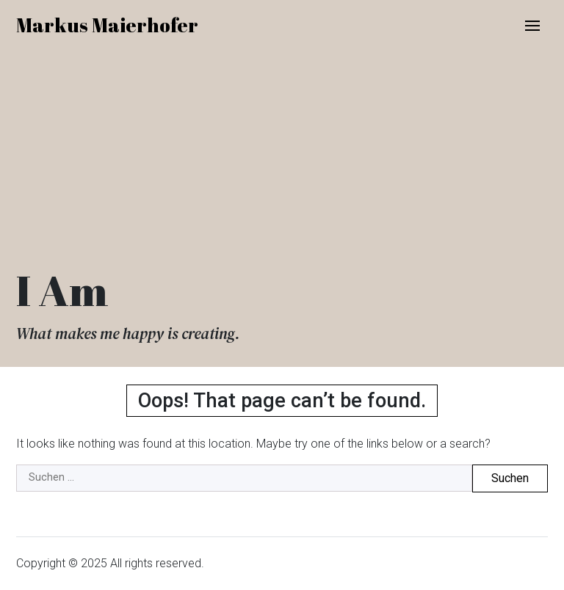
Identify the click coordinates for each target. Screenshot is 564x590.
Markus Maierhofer (107, 25)
